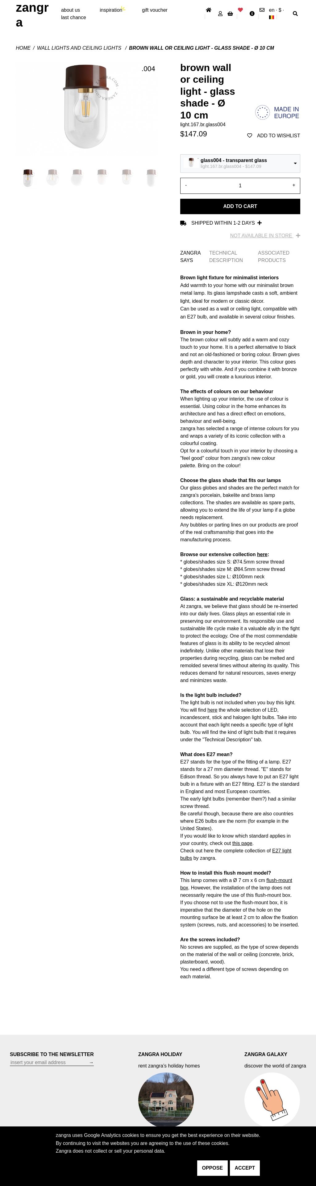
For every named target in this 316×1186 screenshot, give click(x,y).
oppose (212, 1168)
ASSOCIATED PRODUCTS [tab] (273, 256)
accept (245, 1168)
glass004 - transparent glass (234, 160)
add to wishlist (273, 135)
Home (23, 48)
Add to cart (240, 206)
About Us (70, 10)
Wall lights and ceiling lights (80, 48)
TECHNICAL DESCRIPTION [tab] (226, 256)
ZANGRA (32, 15)
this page (242, 843)
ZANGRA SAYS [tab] (190, 256)
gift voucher (155, 10)
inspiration (111, 10)
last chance (73, 17)
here (262, 554)
